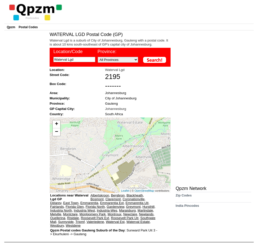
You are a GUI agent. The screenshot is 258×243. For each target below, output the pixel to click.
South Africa (114, 114)
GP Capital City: (62, 109)
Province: (107, 51)
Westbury (57, 225)
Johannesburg (115, 93)
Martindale (145, 210)
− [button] (56, 132)
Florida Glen (75, 207)
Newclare (130, 214)
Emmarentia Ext (112, 203)
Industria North (61, 210)
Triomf (80, 222)
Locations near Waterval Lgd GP (69, 197)
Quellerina (57, 218)
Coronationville (134, 199)
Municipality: (60, 98)
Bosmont (97, 199)
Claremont (113, 199)
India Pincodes (187, 207)
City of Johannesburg (121, 98)
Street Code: (59, 75)
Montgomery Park (93, 214)
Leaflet (125, 190)
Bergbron (117, 195)
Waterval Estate (138, 222)
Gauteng (111, 103)
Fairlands (57, 207)
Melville (55, 214)
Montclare (70, 214)
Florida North (95, 207)
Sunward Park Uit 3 (141, 230)
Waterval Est (115, 222)
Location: (57, 70)
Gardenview (115, 207)
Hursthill (149, 207)
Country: (56, 114)
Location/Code (68, 51)
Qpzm (11, 27)
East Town (71, 203)
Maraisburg (127, 210)
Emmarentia (89, 203)
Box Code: (58, 84)
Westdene (73, 225)
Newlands (146, 214)
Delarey (55, 203)
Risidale (73, 218)
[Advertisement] (26, 107)
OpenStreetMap (144, 190)
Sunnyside (66, 222)
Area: (54, 93)
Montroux (114, 214)
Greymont (133, 207)
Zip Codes (184, 197)
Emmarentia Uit (136, 203)
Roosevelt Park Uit (124, 218)
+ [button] (56, 124)
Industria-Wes (107, 210)
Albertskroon (99, 195)
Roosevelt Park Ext (95, 218)
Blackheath (134, 195)
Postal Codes (28, 27)
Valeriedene (95, 222)
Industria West (84, 210)
